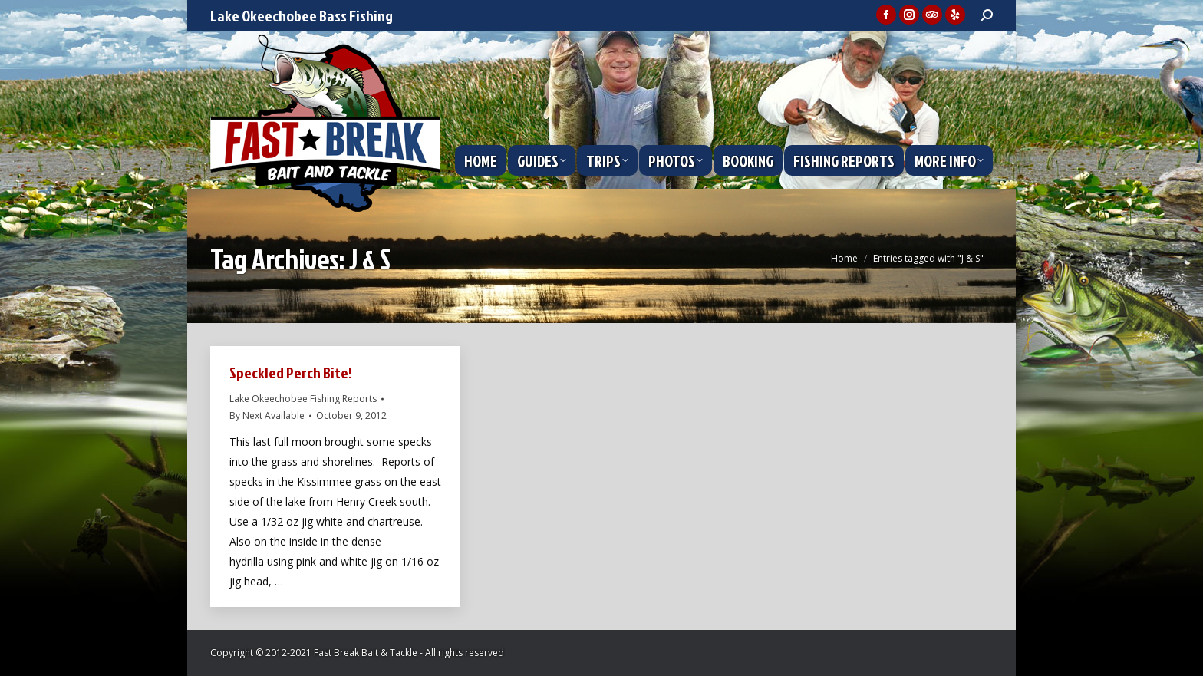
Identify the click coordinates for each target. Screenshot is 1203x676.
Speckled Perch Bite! (290, 372)
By (267, 415)
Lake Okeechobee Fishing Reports (303, 398)
